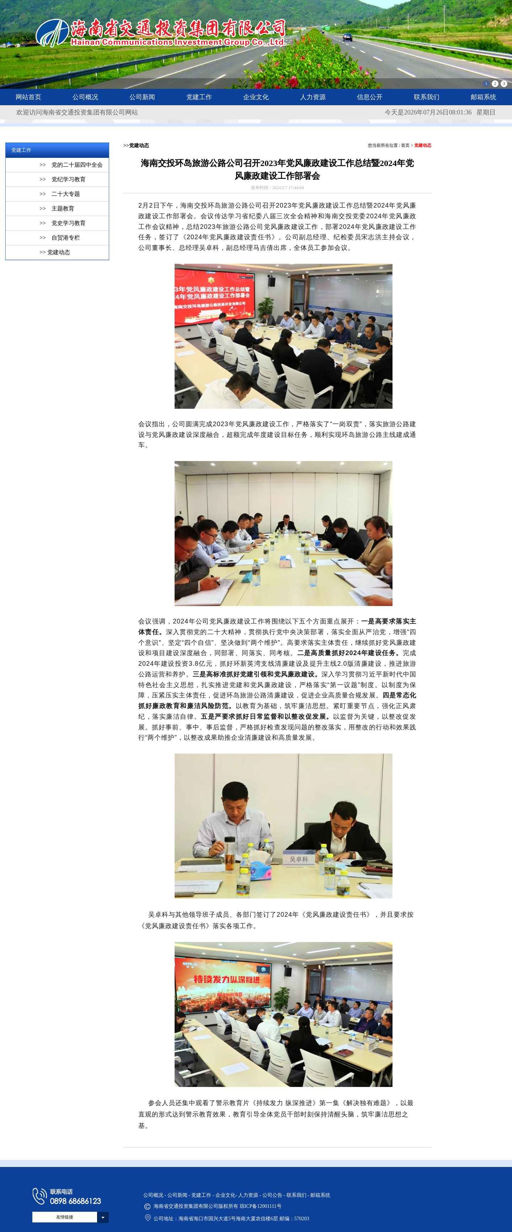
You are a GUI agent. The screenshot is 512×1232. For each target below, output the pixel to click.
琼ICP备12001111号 (261, 1206)
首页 (405, 145)
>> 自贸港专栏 (59, 238)
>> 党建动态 (54, 252)
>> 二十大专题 (59, 194)
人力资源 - (250, 1195)
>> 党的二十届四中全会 (71, 165)
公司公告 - (274, 1195)
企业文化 (256, 97)
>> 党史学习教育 (62, 223)
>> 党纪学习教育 (62, 179)
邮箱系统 (483, 97)
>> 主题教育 (56, 208)
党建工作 (199, 97)
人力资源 (313, 97)
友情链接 (64, 1217)
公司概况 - (155, 1195)
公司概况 (85, 97)
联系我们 (426, 97)
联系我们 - (299, 1195)
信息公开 (370, 97)
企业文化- (226, 1195)
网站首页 (28, 97)
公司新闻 (142, 97)
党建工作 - (203, 1195)
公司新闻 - (179, 1195)
